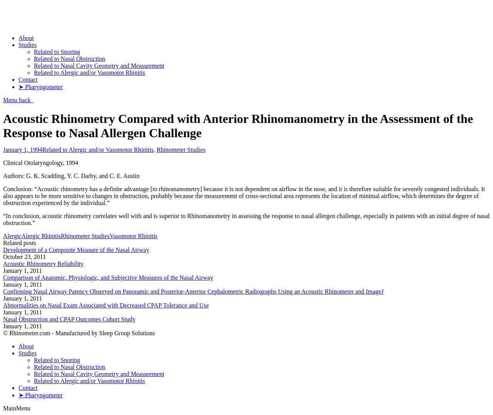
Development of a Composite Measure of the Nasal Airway (76, 250)
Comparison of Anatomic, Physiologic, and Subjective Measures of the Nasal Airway (108, 277)
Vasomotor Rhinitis (134, 236)
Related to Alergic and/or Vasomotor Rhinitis (98, 149)
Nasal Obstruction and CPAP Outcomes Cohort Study (69, 319)
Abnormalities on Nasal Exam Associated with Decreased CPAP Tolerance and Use (106, 305)
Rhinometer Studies (180, 149)
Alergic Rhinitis (41, 236)
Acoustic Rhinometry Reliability (43, 263)
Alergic (12, 236)
